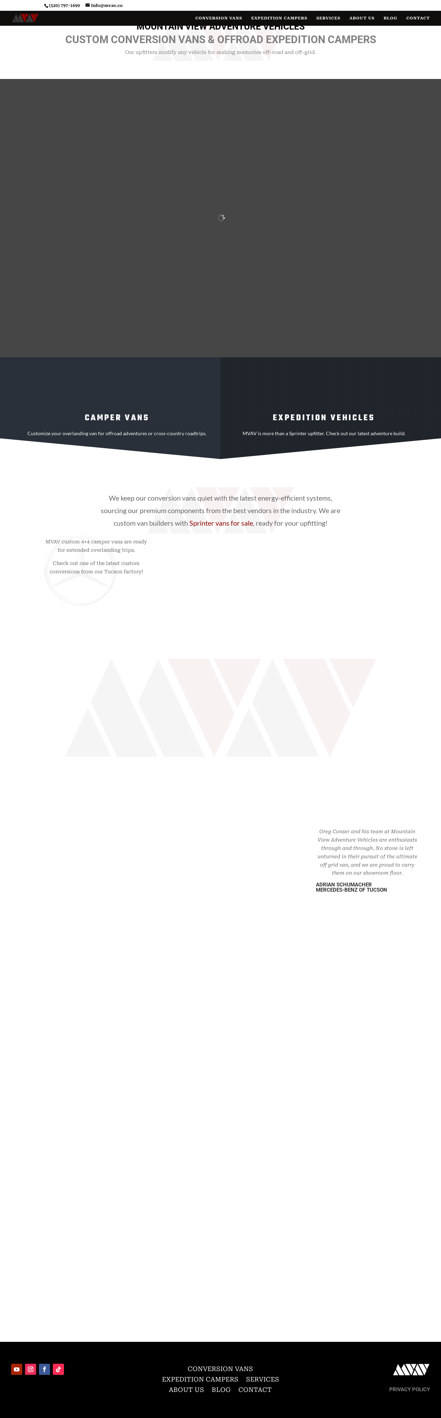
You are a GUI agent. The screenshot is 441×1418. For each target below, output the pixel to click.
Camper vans (117, 418)
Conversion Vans (218, 18)
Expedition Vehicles (324, 418)
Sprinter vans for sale (221, 523)
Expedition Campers (279, 18)
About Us (362, 18)
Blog (390, 18)
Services (328, 18)
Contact (418, 18)
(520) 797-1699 (64, 5)
